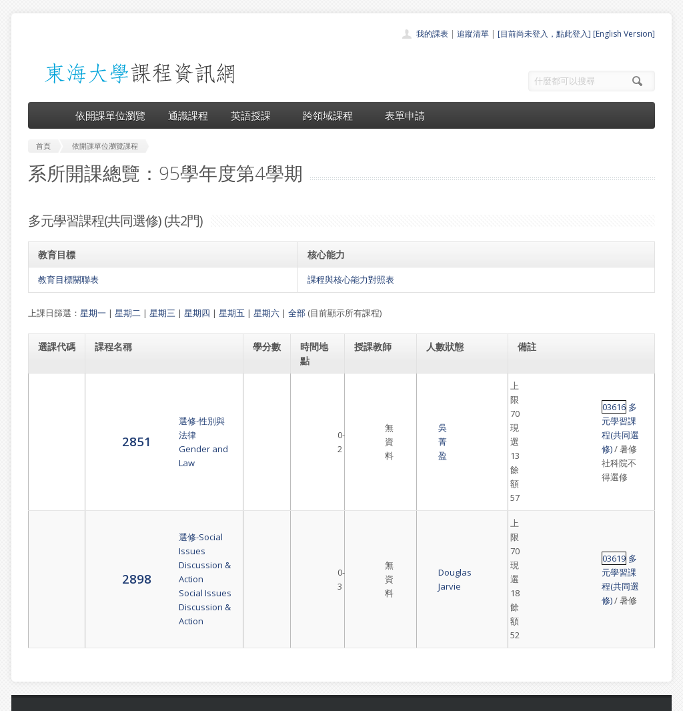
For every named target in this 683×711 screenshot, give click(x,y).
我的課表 (432, 33)
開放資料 (307, 645)
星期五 (232, 313)
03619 (530, 446)
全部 (296, 313)
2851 (52, 399)
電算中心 (209, 697)
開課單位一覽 (315, 586)
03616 (530, 386)
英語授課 (255, 115)
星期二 (128, 313)
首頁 (299, 572)
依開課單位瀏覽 (110, 115)
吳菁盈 (366, 400)
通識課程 (188, 115)
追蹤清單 (473, 33)
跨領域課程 (332, 115)
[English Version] (624, 33)
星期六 (266, 313)
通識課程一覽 (315, 601)
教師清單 (307, 660)
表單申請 (405, 115)
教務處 (252, 697)
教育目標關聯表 (68, 279)
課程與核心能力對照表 (350, 279)
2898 (52, 452)
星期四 (197, 313)
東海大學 (39, 697)
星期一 (93, 313)
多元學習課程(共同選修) (590, 386)
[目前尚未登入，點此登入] (544, 33)
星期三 (162, 313)
